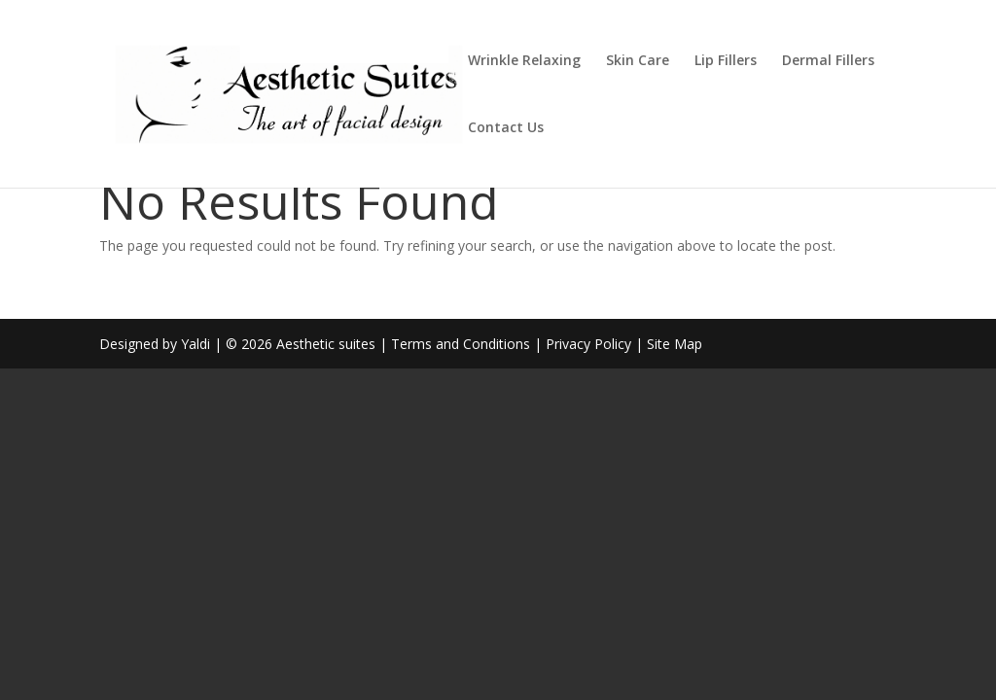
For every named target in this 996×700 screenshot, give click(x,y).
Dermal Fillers (828, 61)
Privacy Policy (588, 343)
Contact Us (506, 128)
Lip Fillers (725, 61)
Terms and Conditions (460, 343)
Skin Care (637, 61)
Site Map (674, 343)
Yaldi (195, 343)
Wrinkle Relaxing (524, 61)
